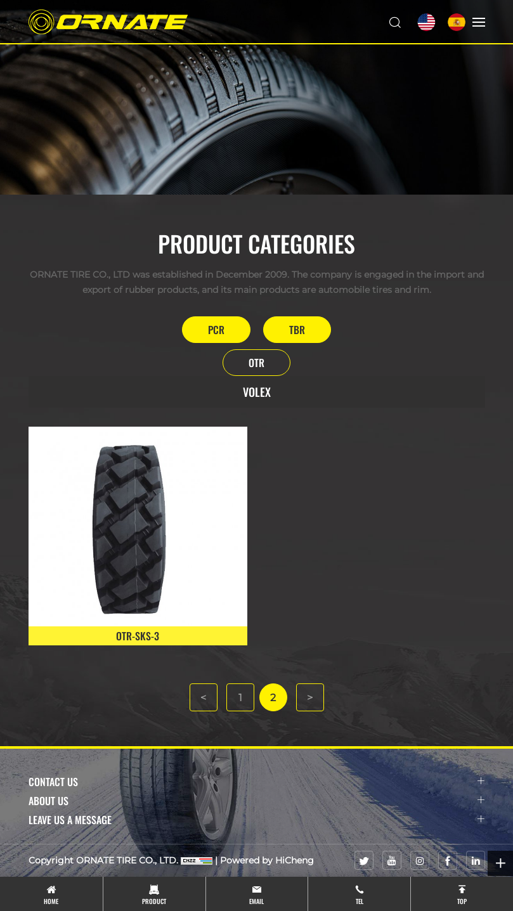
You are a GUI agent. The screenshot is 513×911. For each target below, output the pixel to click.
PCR (216, 329)
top (462, 901)
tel (359, 901)
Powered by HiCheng (267, 860)
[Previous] (204, 697)
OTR (256, 362)
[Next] (310, 697)
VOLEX (257, 392)
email (256, 901)
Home (51, 901)
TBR (297, 329)
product (154, 901)
